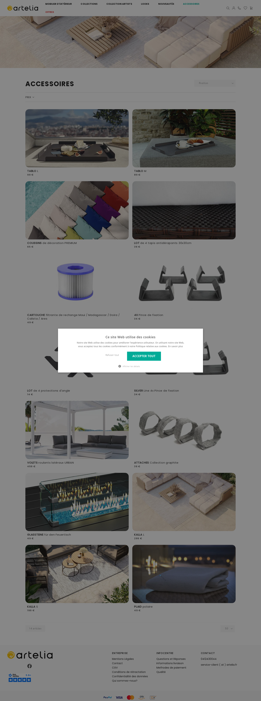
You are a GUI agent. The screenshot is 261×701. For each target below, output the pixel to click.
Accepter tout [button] (144, 356)
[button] (130, 366)
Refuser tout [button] (112, 355)
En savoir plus (175, 346)
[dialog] (130, 350)
